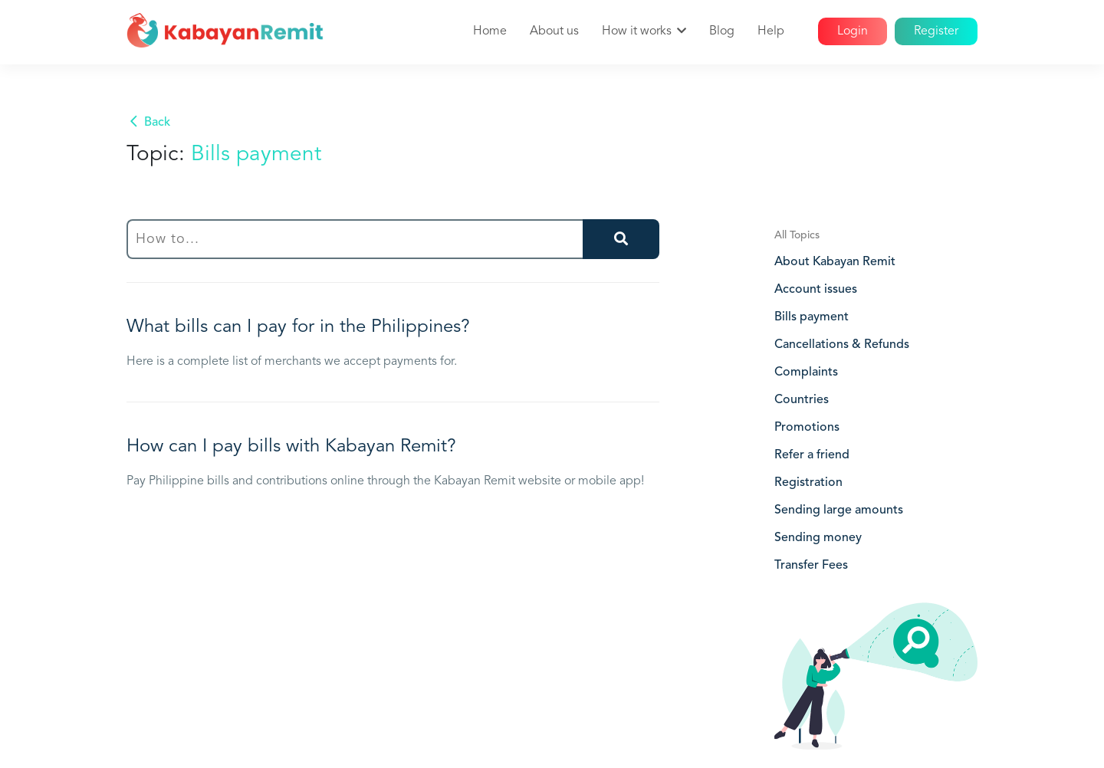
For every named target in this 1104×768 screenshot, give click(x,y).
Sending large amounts (838, 510)
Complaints (806, 372)
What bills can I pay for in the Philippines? (298, 327)
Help (770, 31)
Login (852, 31)
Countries (801, 400)
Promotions (807, 428)
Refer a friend (811, 455)
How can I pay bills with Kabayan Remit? (291, 447)
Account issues (815, 290)
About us (554, 31)
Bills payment (811, 317)
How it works (637, 31)
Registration (808, 483)
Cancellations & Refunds (841, 345)
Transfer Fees (811, 566)
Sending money (818, 538)
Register (936, 31)
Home (490, 31)
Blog (721, 31)
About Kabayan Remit (834, 262)
